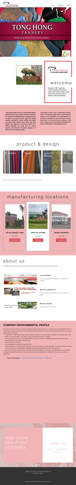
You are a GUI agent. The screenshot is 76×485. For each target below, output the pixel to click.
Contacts (68, 5)
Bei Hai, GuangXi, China (15, 233)
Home (52, 5)
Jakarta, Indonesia (61, 233)
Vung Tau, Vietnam (38, 233)
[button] (70, 161)
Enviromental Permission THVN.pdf (37, 358)
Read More (15, 240)
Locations (60, 5)
